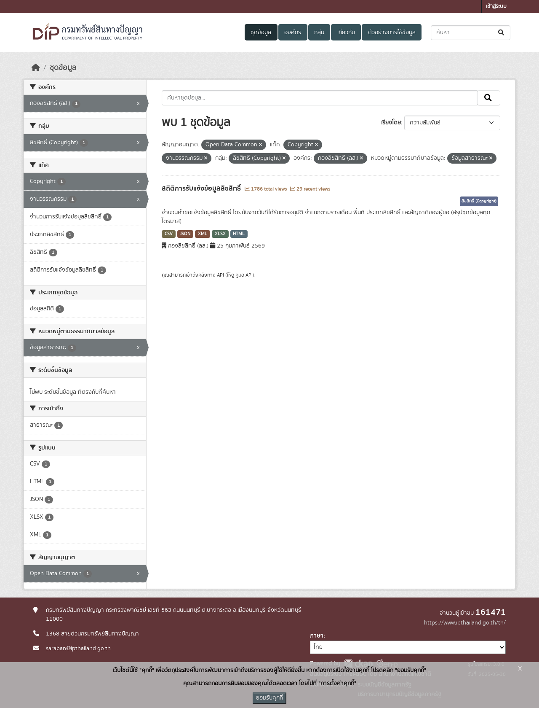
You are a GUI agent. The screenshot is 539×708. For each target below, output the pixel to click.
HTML (239, 234)
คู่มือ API (244, 275)
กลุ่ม (319, 32)
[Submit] (502, 32)
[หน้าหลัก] (36, 67)
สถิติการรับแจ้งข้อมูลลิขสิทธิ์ (202, 188)
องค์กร (292, 32)
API (220, 275)
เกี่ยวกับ (346, 32)
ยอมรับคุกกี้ (269, 698)
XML (202, 234)
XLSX (220, 234)
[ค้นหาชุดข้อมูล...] (470, 32)
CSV (169, 234)
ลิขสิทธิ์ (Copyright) (479, 201)
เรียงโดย (391, 122)
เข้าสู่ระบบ (496, 7)
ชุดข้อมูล (261, 32)
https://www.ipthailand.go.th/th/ (465, 623)
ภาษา (316, 636)
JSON (185, 234)
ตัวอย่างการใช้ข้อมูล (392, 32)
